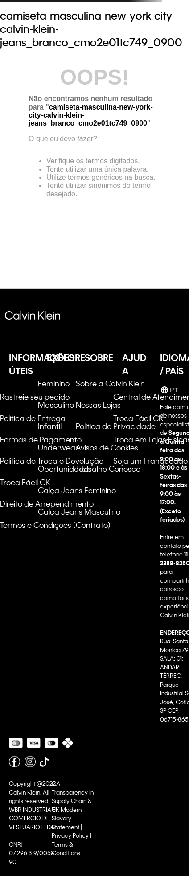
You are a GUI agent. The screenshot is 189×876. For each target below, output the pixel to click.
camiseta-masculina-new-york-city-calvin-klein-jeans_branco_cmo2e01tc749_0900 (91, 29)
